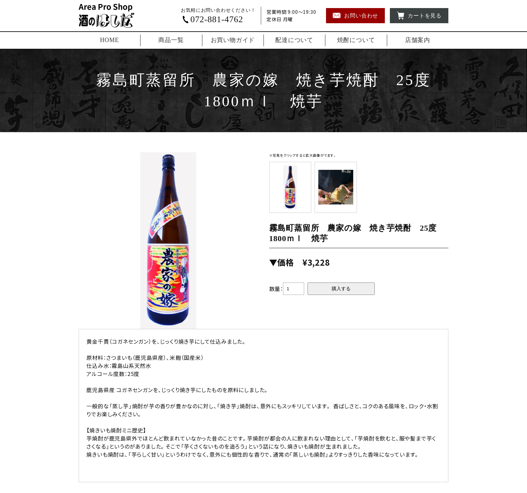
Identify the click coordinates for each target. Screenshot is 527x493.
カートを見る (419, 16)
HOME (109, 40)
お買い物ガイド (233, 40)
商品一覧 (171, 40)
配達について (294, 40)
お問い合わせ (355, 15)
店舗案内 (417, 40)
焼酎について (356, 40)
